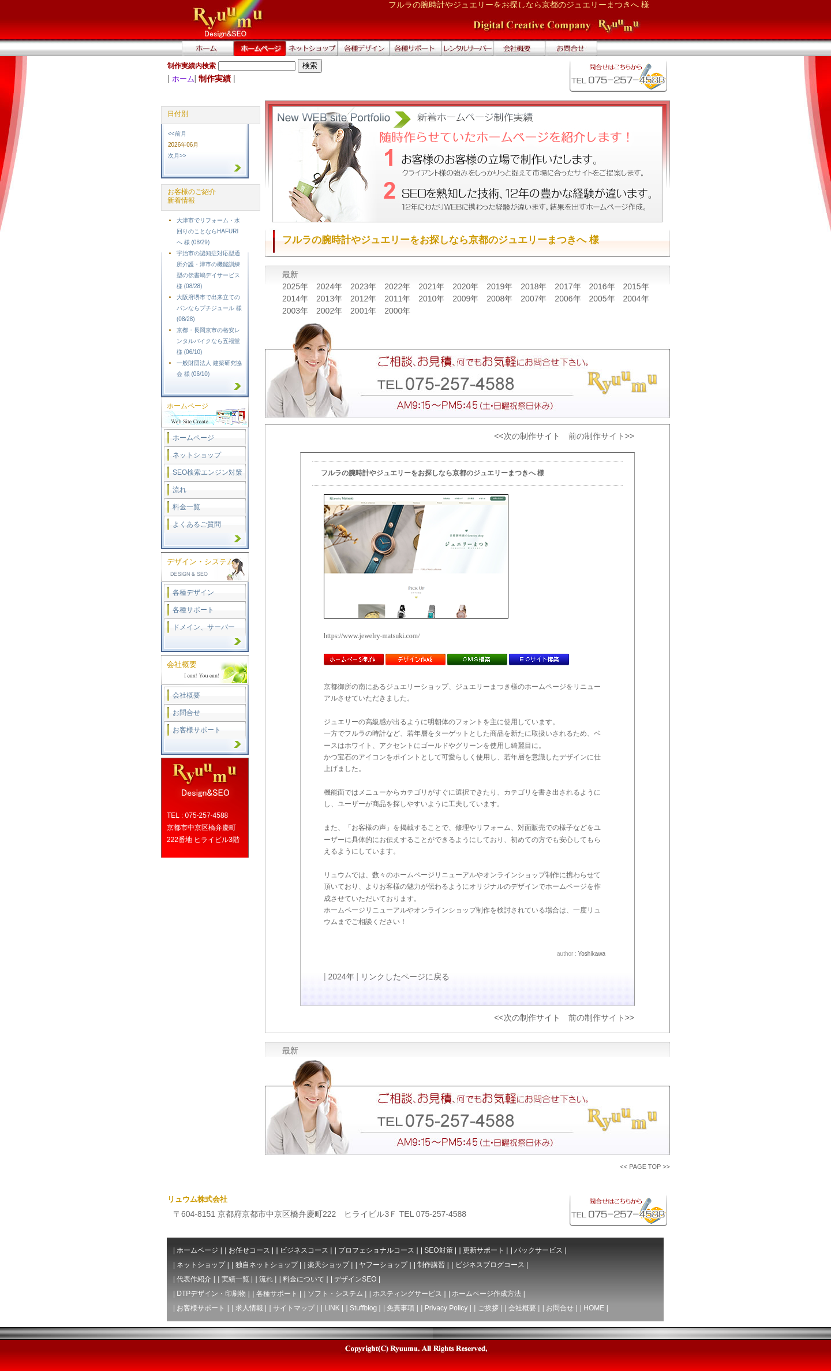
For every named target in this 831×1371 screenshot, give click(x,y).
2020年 (466, 286)
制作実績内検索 (191, 66)
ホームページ (193, 438)
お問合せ (186, 713)
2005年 (603, 298)
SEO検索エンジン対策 (207, 472)
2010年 (432, 298)
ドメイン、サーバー (204, 627)
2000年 (397, 310)
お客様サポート (197, 730)
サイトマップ (294, 1308)
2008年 (500, 298)
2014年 (296, 298)
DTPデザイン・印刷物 (211, 1294)
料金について (303, 1279)
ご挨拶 (488, 1308)
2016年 (603, 286)
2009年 (466, 298)
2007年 (535, 298)
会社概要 (186, 695)
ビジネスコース (304, 1250)
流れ (179, 490)
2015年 (636, 286)
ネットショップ (197, 455)
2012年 (364, 298)
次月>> (177, 155)
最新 (290, 274)
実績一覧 (235, 1279)
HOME (593, 1308)
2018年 (535, 286)
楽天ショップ (328, 1265)
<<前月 (177, 134)
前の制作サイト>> (601, 436)
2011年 (398, 298)
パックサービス (538, 1250)
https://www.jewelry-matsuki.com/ (372, 636)
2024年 (330, 286)
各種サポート (193, 610)
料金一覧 (186, 507)
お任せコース (249, 1250)
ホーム (183, 78)
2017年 (569, 286)
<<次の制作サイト (527, 436)
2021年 (432, 286)
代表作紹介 (194, 1279)
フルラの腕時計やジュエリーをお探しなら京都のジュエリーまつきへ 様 (432, 473)
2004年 (636, 298)
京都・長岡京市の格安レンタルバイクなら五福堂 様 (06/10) (208, 341)
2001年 (364, 310)
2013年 (330, 298)
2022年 (398, 286)
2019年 (500, 286)
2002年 (330, 310)
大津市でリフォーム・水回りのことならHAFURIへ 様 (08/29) (208, 231)
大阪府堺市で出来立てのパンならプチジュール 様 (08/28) (209, 308)
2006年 (569, 298)
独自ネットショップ (266, 1265)
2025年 (296, 286)
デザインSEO (355, 1279)
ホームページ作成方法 (486, 1294)
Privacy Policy (446, 1308)
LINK (332, 1308)
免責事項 (400, 1308)
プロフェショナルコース (376, 1250)
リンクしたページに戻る (405, 976)
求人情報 (249, 1308)
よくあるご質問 (197, 524)
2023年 (364, 286)
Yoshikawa (591, 954)
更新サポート (483, 1250)
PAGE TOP (645, 1166)
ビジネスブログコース (490, 1265)
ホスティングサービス (407, 1294)
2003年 (296, 310)
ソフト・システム (335, 1294)
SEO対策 (438, 1250)
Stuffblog (363, 1308)
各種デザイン (193, 592)
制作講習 (431, 1265)
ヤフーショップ (383, 1265)
